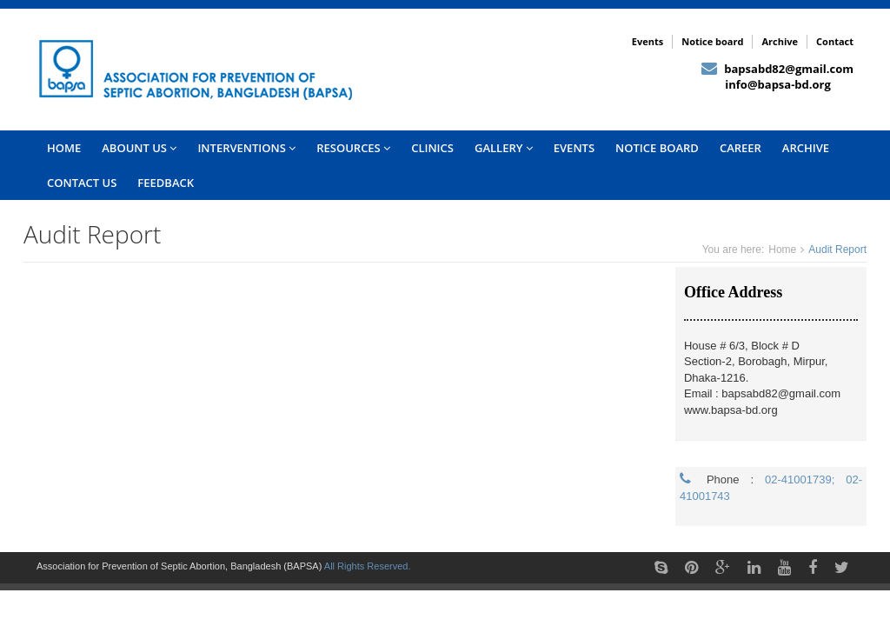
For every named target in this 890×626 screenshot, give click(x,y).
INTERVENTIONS (246, 148)
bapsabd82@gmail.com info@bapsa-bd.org (777, 77)
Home (782, 249)
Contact (834, 41)
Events (647, 41)
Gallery (504, 148)
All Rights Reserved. (367, 566)
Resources (353, 148)
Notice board (712, 41)
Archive (779, 41)
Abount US (139, 148)
